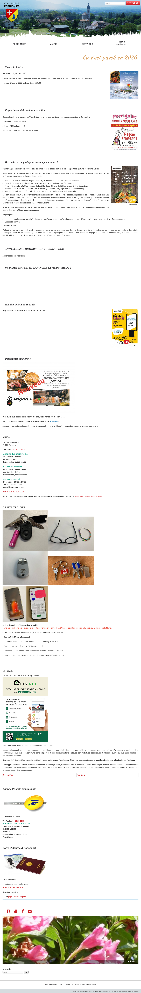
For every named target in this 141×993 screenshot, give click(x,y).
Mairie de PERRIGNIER (82, 991)
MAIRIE (53, 43)
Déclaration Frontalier (85, 985)
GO (26, 972)
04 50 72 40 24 (19, 450)
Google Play (8, 775)
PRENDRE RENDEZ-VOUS (14, 888)
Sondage (70, 985)
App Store (81, 775)
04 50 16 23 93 (18, 821)
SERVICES (87, 43)
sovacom (135, 991)
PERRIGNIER (19, 43)
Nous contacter (121, 43)
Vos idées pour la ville (55, 985)
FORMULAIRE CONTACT (13, 492)
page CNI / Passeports (17, 897)
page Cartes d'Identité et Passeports (89, 496)
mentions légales (123, 991)
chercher (132, 3)
